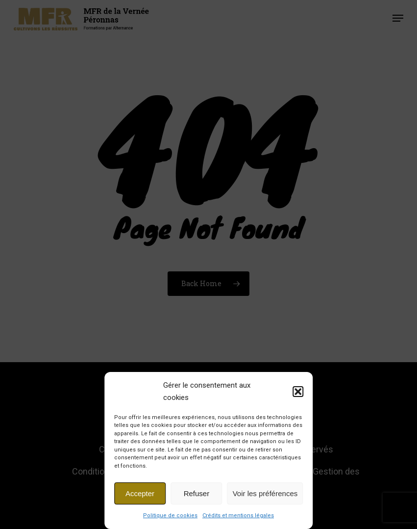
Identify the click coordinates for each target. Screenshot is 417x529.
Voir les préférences (265, 493)
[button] (298, 392)
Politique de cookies (170, 515)
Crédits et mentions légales (238, 515)
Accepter (139, 493)
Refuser (197, 493)
